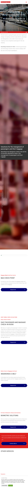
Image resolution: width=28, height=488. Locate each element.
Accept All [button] (10, 485)
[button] (26, 2)
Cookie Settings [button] (4, 485)
